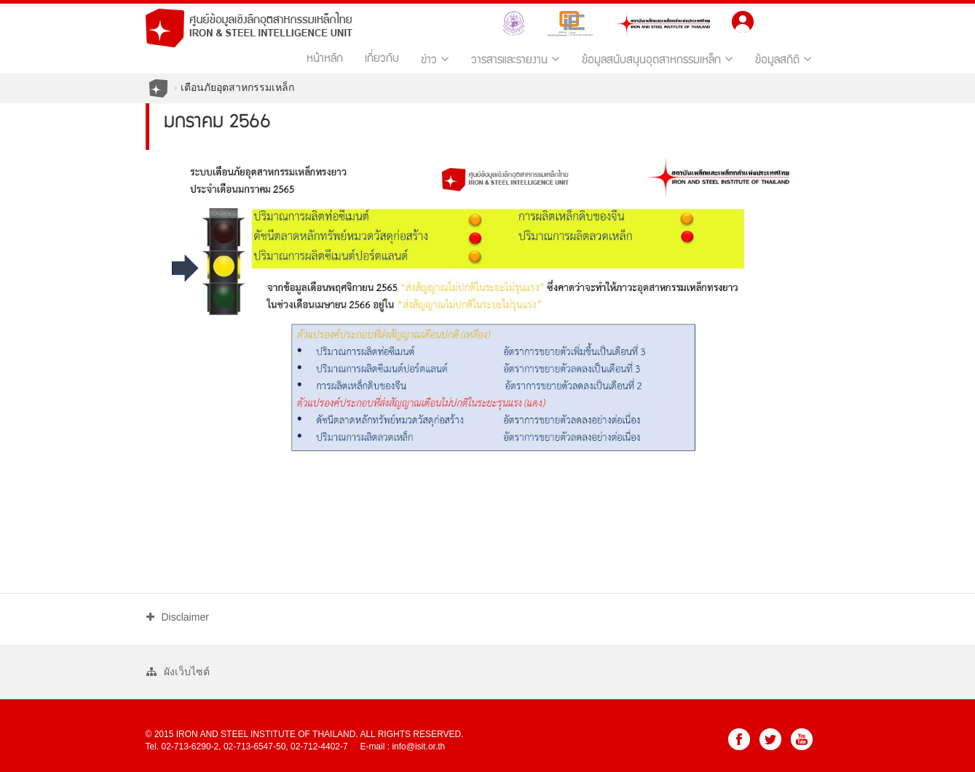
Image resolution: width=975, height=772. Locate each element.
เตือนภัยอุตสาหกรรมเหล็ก (237, 87)
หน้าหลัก (325, 60)
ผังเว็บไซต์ (178, 671)
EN (805, 20)
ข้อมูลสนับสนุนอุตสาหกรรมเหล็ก (657, 59)
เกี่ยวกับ (382, 60)
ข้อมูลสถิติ (783, 59)
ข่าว (435, 59)
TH (775, 20)
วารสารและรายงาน (515, 59)
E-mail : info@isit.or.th (402, 746)
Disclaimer (177, 617)
